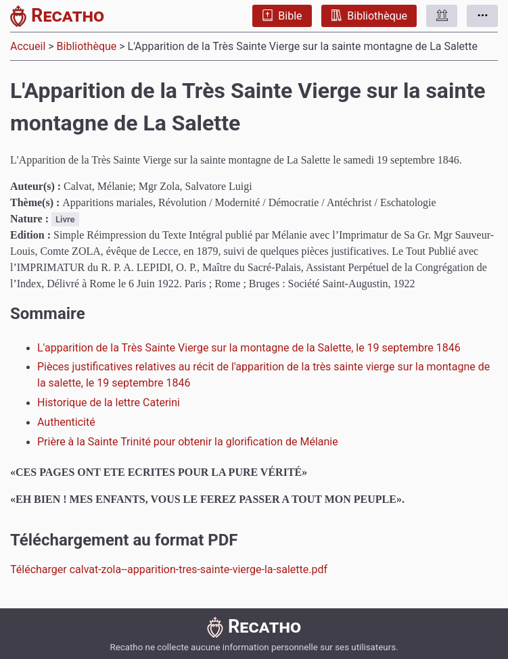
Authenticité (66, 422)
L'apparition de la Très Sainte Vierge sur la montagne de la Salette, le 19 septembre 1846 (249, 347)
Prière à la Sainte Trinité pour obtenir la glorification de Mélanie (187, 441)
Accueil (27, 46)
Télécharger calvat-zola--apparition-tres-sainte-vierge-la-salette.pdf (168, 569)
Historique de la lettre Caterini (108, 402)
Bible (282, 15)
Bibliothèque (369, 15)
